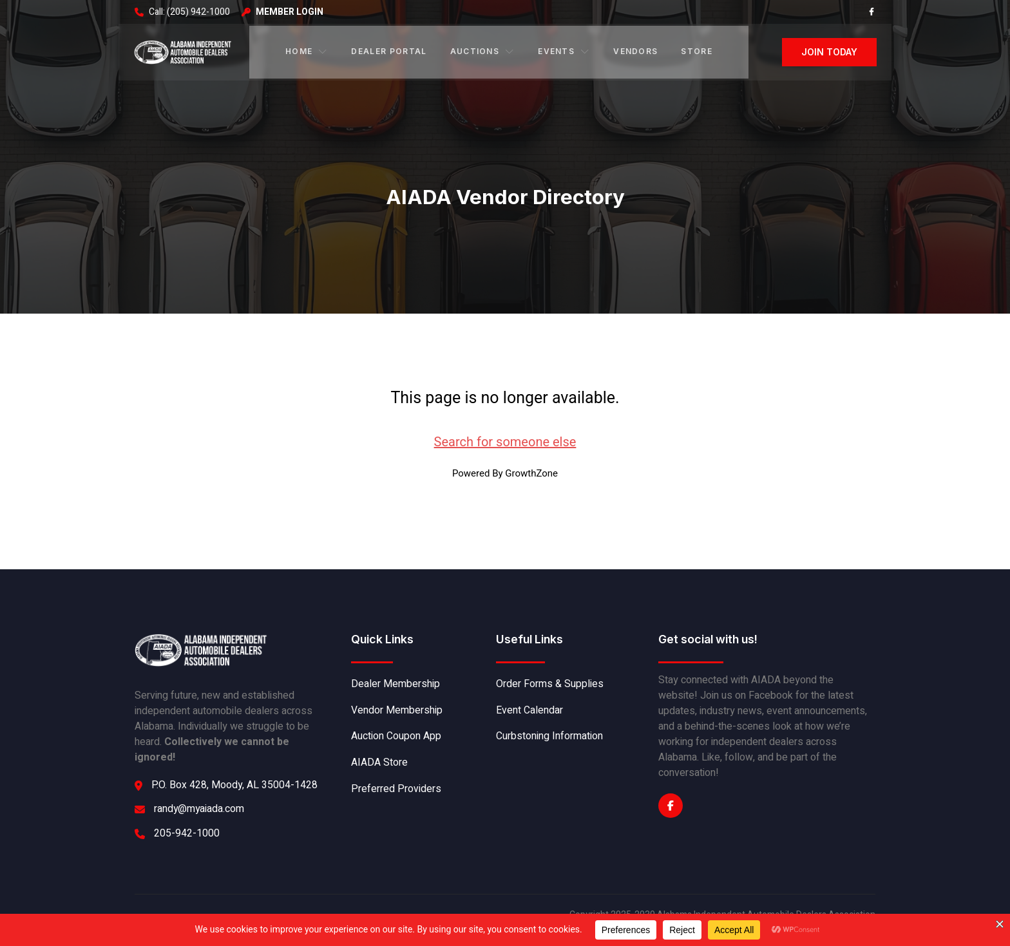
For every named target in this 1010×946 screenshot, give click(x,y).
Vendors (635, 50)
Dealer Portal (388, 50)
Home (307, 50)
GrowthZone (531, 471)
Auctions (482, 50)
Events (563, 50)
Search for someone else (505, 440)
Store (696, 50)
